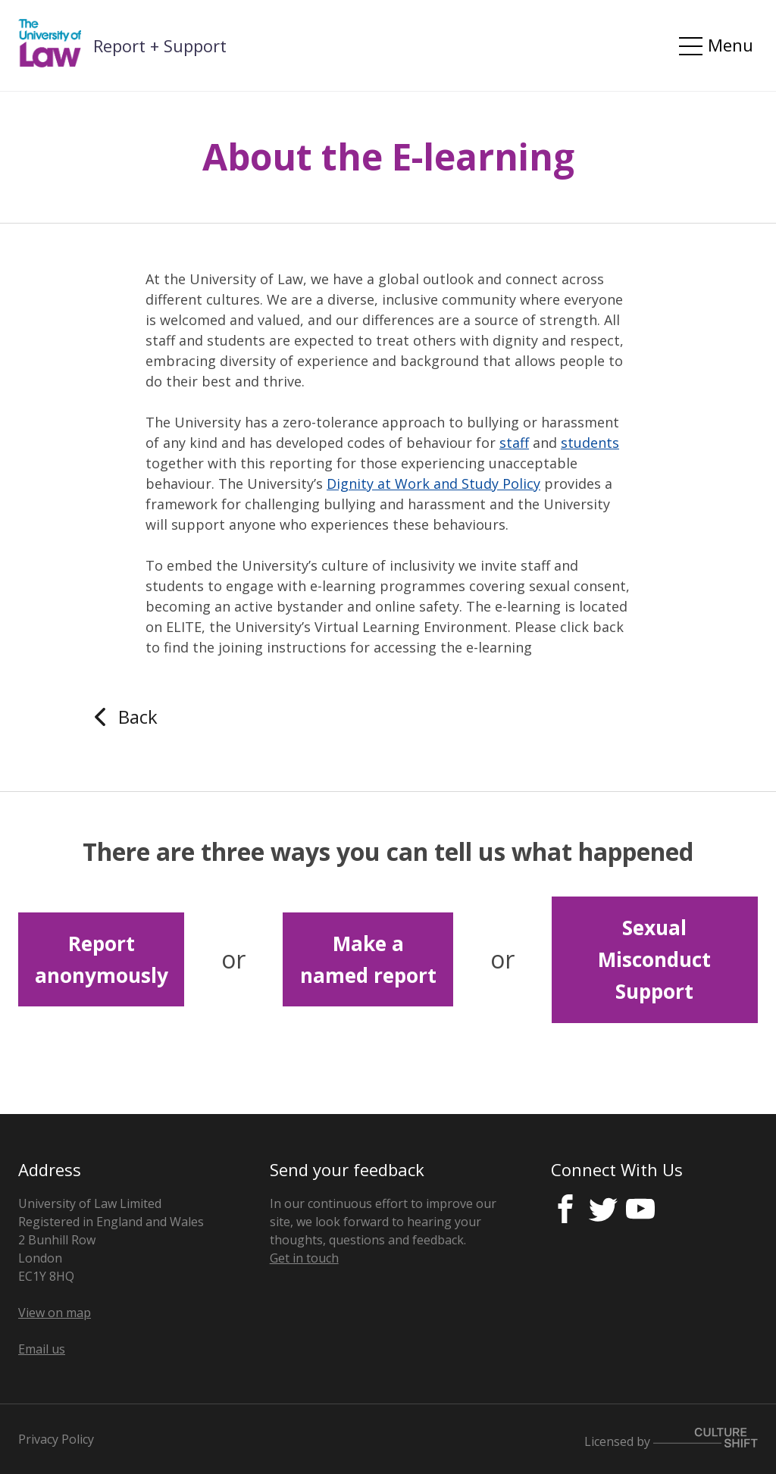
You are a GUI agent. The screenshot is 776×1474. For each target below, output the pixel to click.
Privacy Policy (56, 1439)
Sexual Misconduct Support (654, 960)
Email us (41, 1349)
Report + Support (160, 45)
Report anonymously (101, 959)
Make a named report (368, 959)
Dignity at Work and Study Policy (433, 483)
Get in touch (304, 1258)
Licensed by (671, 1439)
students (590, 442)
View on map (54, 1312)
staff (514, 442)
